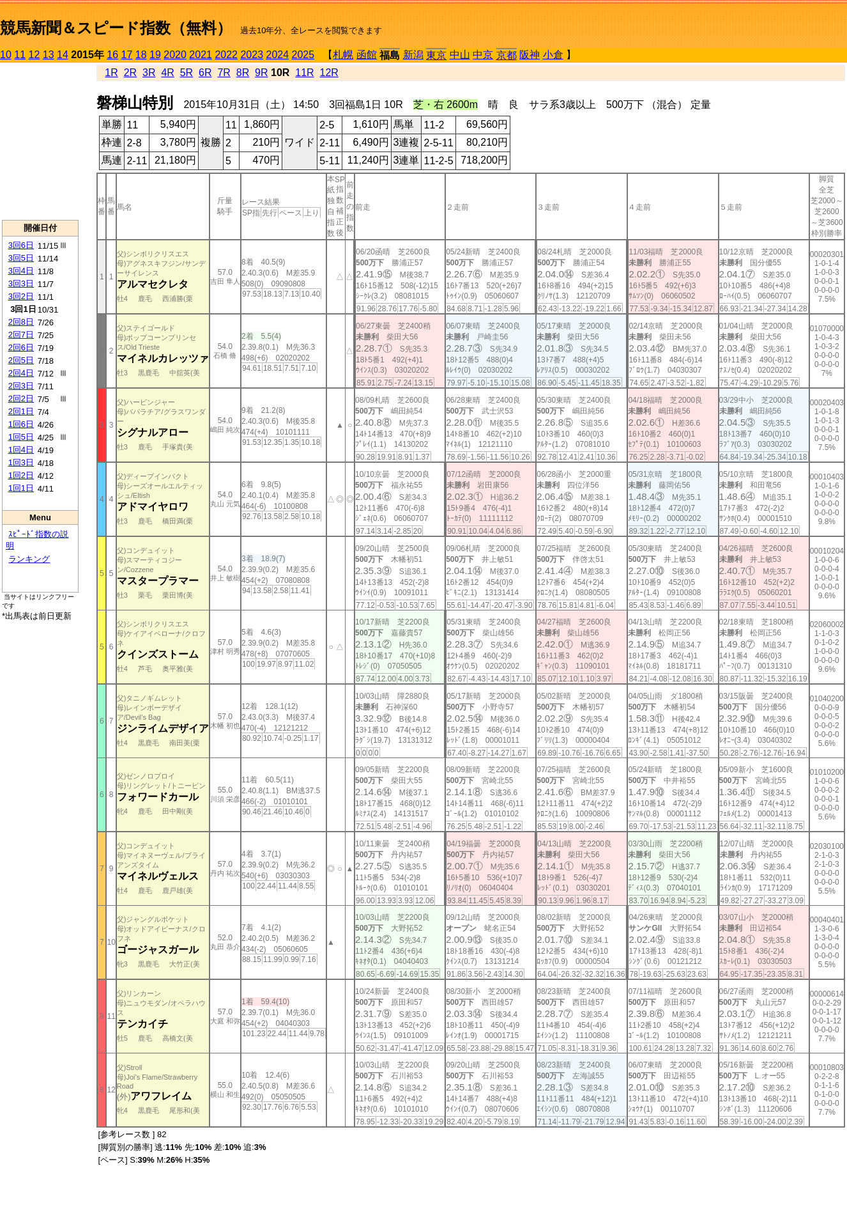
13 (48, 54)
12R (329, 72)
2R (130, 72)
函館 (366, 54)
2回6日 (21, 347)
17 (127, 54)
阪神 (529, 54)
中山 (460, 54)
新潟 (413, 54)
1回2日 (21, 475)
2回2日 (21, 398)
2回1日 (21, 411)
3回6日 (21, 245)
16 (112, 54)
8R (242, 72)
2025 (303, 54)
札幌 (343, 54)
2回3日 (21, 386)
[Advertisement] (40, 141)
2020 (175, 54)
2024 (277, 54)
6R (205, 72)
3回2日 (21, 296)
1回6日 (21, 424)
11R (304, 72)
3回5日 (21, 258)
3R (148, 72)
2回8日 (21, 322)
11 (20, 54)
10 (5, 54)
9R (261, 72)
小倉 (553, 54)
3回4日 (21, 271)
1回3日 (21, 462)
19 (155, 54)
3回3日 (21, 283)
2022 (226, 54)
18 (141, 54)
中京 (483, 54)
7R (223, 72)
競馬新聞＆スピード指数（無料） (116, 27)
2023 (251, 54)
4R (167, 72)
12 (34, 54)
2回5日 (21, 360)
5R (186, 72)
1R (111, 72)
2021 (200, 54)
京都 (506, 55)
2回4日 (21, 373)
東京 (436, 55)
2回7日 (21, 334)
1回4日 (21, 449)
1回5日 (21, 437)
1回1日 (21, 488)
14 (62, 54)
